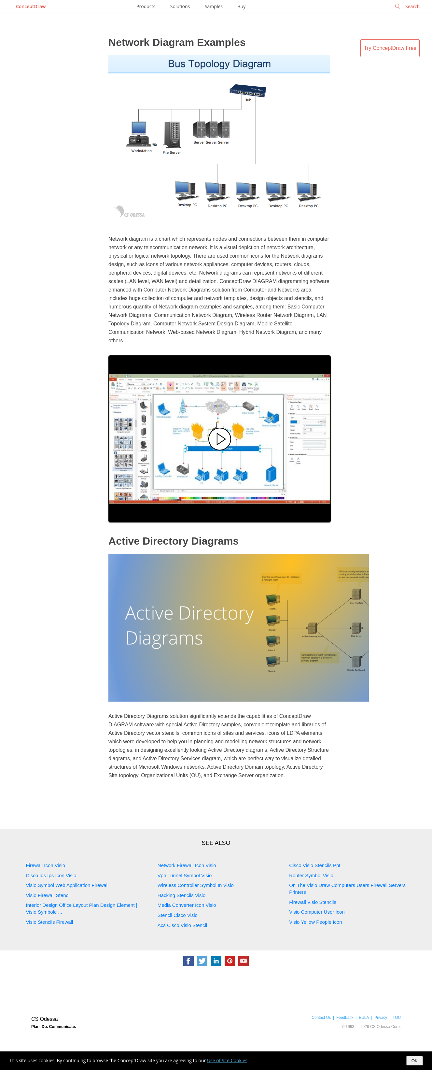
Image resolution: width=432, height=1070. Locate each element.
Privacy (380, 1017)
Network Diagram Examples (177, 42)
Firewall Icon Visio (45, 865)
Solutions (180, 6)
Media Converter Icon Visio (187, 905)
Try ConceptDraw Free (390, 48)
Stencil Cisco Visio (178, 915)
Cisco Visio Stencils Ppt (314, 865)
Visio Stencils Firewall (49, 922)
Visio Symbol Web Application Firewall (67, 885)
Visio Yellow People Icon (315, 922)
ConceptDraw (31, 6)
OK (414, 1060)
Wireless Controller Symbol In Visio (196, 885)
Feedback (344, 1017)
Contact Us (321, 1017)
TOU (397, 1017)
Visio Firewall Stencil (48, 895)
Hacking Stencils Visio (181, 895)
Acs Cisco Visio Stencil (182, 925)
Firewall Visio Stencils (312, 902)
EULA (364, 1017)
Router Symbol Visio (311, 875)
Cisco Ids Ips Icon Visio (51, 875)
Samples (214, 6)
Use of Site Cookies (227, 1060)
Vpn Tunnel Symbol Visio (185, 875)
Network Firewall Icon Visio (187, 865)
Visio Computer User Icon (317, 912)
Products (145, 6)
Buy (242, 6)
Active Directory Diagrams (173, 541)
